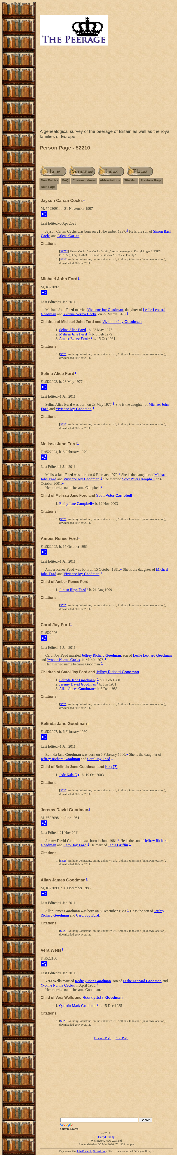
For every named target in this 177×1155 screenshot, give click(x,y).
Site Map (130, 180)
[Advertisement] (106, 88)
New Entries (49, 180)
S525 (63, 259)
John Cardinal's (84, 1151)
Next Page (48, 187)
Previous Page (151, 180)
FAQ (65, 180)
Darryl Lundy (106, 1137)
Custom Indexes (84, 180)
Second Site (99, 1151)
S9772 (64, 251)
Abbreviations (110, 180)
